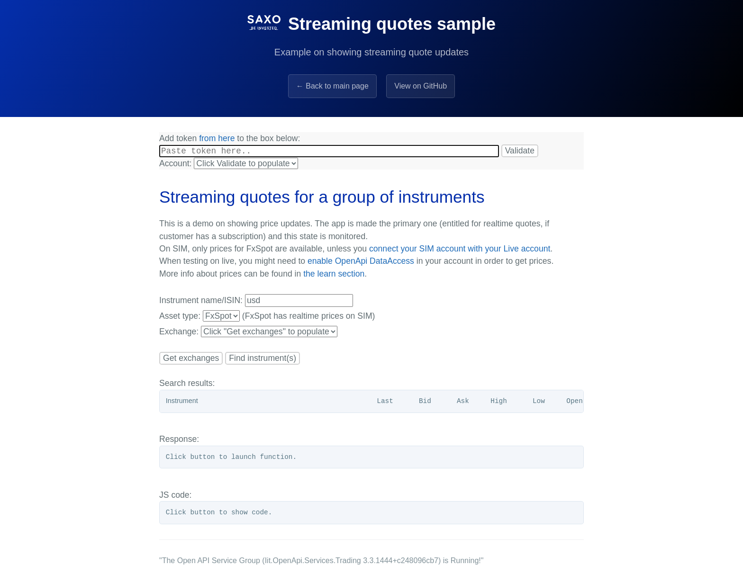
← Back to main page (332, 86)
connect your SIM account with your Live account (459, 250)
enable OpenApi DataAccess (361, 262)
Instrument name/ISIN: (256, 302)
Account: (228, 165)
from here (217, 138)
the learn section (333, 275)
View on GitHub (420, 86)
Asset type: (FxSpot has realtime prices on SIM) (267, 317)
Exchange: (248, 333)
